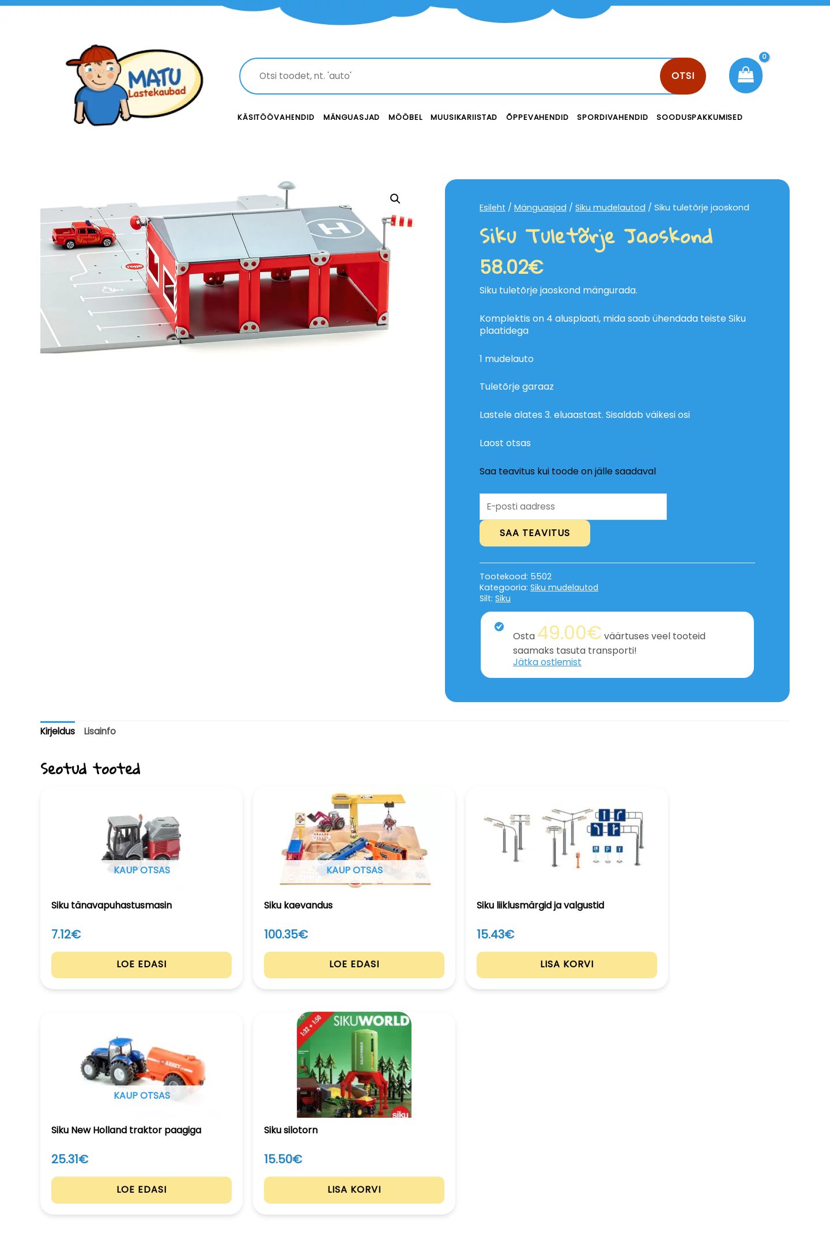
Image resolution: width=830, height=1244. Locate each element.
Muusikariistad (464, 117)
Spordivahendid (612, 117)
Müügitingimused (691, 1164)
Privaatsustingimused (702, 1138)
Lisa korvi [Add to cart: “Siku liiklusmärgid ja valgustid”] (415, 976)
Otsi (683, 75)
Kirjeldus (58, 732)
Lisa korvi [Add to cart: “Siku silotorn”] (719, 976)
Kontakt (502, 1138)
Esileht (493, 207)
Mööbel (405, 117)
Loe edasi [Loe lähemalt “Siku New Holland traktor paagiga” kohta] (567, 976)
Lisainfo (102, 732)
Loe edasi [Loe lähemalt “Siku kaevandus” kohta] (263, 976)
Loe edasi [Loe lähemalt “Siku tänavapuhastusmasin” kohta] (111, 976)
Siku (503, 599)
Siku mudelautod (611, 207)
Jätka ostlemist (548, 663)
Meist (496, 1164)
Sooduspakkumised (700, 117)
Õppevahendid (537, 117)
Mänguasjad (351, 117)
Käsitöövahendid (276, 117)
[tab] (58, 733)
